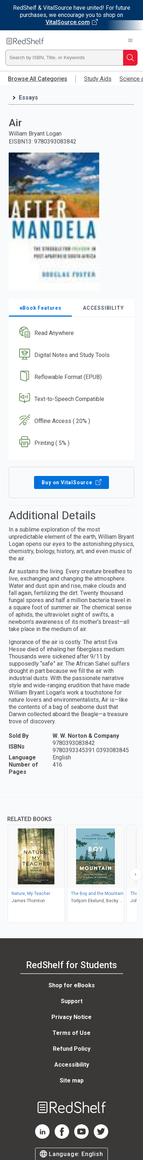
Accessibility (71, 1064)
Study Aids (98, 78)
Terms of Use (71, 1032)
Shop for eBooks (72, 985)
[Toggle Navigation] (130, 41)
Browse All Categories (37, 78)
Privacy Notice (71, 1017)
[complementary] (71, 861)
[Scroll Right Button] (135, 874)
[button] (70, 333)
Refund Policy (72, 1048)
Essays (28, 97)
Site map (72, 1080)
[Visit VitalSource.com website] (71, 15)
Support (72, 1001)
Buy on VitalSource (71, 482)
